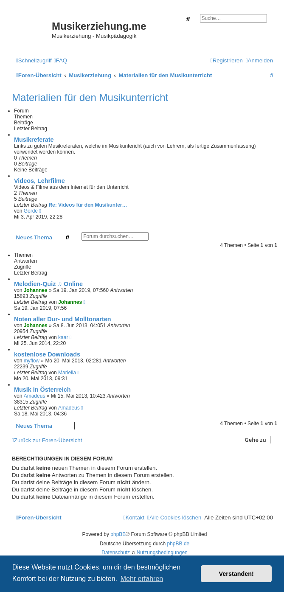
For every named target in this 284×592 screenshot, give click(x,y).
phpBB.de (178, 544)
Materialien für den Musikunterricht (90, 97)
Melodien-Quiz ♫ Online (48, 284)
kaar (63, 337)
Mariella (67, 373)
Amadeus (34, 396)
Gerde (31, 211)
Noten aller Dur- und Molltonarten (62, 319)
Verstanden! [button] (236, 573)
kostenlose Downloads (47, 354)
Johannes (36, 290)
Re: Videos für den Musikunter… (87, 205)
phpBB (118, 534)
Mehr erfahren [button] (142, 578)
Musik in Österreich (42, 389)
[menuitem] (60, 60)
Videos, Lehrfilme (39, 180)
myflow (31, 361)
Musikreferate (34, 139)
